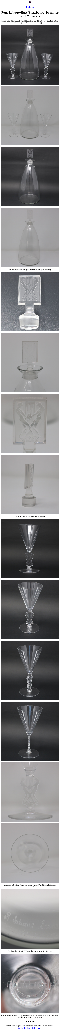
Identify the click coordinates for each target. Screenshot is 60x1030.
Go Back (30, 7)
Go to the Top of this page (30, 1028)
